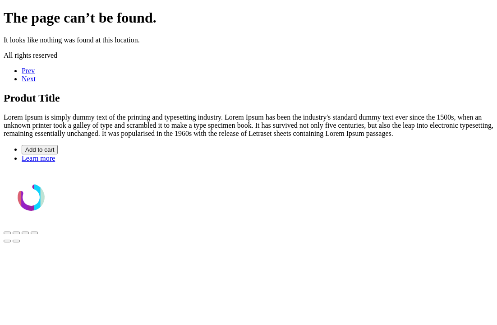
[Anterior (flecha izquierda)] (7, 241)
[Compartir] (25, 233)
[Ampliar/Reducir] (7, 233)
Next (29, 79)
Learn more (38, 158)
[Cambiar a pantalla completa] (16, 233)
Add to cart (39, 149)
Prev (28, 70)
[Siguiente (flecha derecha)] (16, 241)
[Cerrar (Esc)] (34, 233)
